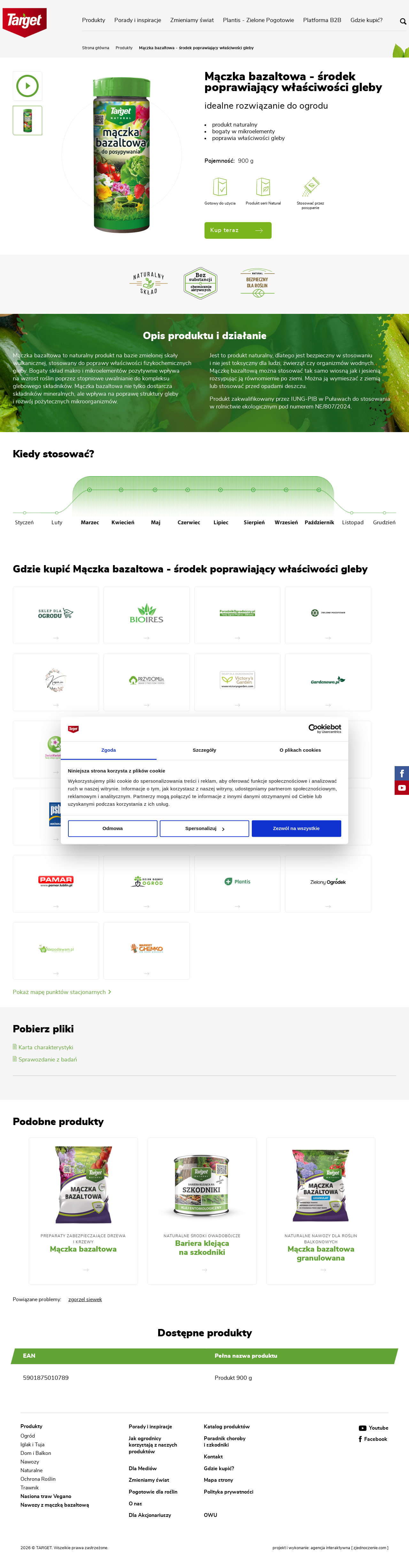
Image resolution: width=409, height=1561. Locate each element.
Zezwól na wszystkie (296, 828)
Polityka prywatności (228, 1491)
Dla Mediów (143, 1468)
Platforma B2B (322, 20)
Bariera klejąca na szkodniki (202, 1248)
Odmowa (113, 828)
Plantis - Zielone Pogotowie (258, 20)
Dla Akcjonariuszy (150, 1515)
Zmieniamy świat (192, 20)
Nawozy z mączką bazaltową (54, 1505)
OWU (210, 1515)
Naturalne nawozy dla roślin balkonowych (321, 1239)
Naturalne (31, 1470)
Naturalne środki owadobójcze (202, 1236)
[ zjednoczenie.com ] (370, 1548)
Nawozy (29, 1461)
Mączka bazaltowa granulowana (321, 1254)
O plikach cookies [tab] (300, 750)
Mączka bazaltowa (83, 1249)
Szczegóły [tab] (204, 750)
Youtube (374, 1428)
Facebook (373, 1439)
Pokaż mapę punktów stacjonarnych (62, 992)
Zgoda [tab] (108, 750)
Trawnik (29, 1487)
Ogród (27, 1436)
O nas (135, 1503)
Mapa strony (218, 1480)
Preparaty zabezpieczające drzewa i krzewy (83, 1239)
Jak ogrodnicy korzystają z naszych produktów (153, 1445)
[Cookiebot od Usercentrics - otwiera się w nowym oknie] (313, 729)
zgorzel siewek (85, 1299)
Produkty (93, 20)
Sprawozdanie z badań (45, 1060)
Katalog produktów (227, 1426)
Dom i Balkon (35, 1453)
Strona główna (95, 48)
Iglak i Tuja (32, 1444)
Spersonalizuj (204, 828)
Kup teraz (236, 230)
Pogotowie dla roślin (153, 1491)
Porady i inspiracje (137, 20)
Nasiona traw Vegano (45, 1496)
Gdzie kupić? (366, 20)
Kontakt (213, 1456)
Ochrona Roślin (38, 1479)
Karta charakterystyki (43, 1048)
